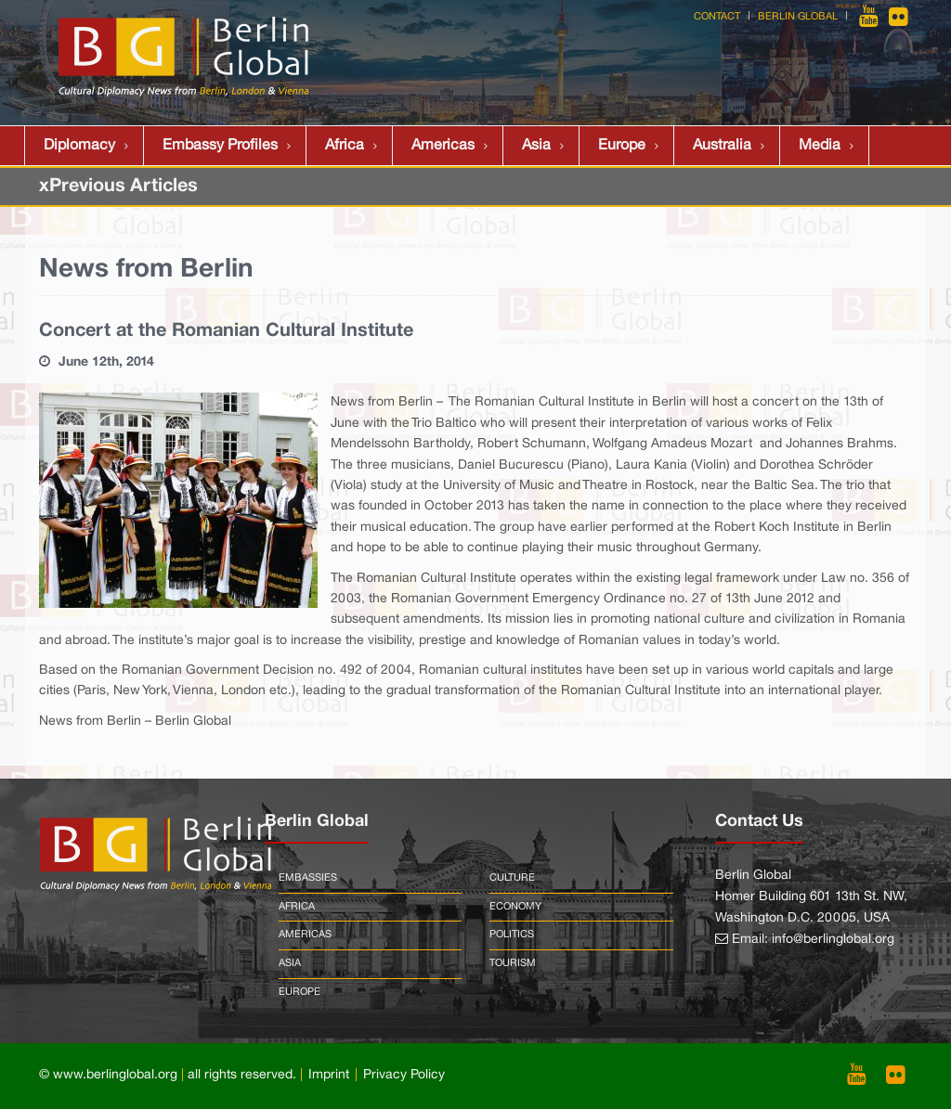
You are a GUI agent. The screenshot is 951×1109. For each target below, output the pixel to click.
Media (819, 145)
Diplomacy (79, 145)
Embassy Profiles (220, 145)
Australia (722, 145)
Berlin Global (798, 16)
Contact (717, 16)
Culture (512, 878)
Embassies (308, 878)
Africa (344, 145)
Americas (443, 145)
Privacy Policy (404, 1075)
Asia (536, 145)
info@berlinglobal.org (833, 940)
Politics (511, 934)
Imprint (328, 1075)
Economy (515, 906)
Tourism (512, 963)
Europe (621, 145)
